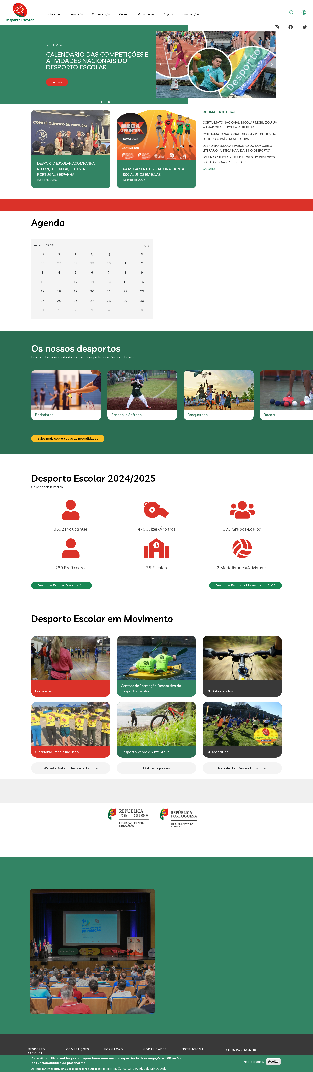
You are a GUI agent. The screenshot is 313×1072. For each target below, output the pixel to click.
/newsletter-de (242, 768)
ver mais (209, 169)
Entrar (304, 12)
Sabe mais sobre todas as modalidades (67, 438)
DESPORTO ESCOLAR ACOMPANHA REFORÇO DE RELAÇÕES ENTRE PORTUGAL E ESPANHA (66, 169)
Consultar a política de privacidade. (142, 1068)
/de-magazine (242, 729)
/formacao (70, 666)
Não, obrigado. (253, 1062)
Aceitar (273, 1061)
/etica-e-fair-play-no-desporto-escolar (70, 729)
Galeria (124, 14)
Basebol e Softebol (279, 414)
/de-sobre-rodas (242, 666)
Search (291, 12)
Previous (160, 64)
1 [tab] (101, 102)
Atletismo (119, 414)
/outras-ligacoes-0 (156, 768)
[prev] (145, 245)
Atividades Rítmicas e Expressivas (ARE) (62, 416)
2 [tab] (109, 102)
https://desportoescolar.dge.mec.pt (70, 768)
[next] (148, 245)
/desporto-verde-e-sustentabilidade (156, 729)
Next (272, 64)
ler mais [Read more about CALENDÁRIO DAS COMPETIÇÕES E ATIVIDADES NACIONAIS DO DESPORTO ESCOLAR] (57, 82)
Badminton (197, 414)
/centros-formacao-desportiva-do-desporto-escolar (156, 666)
